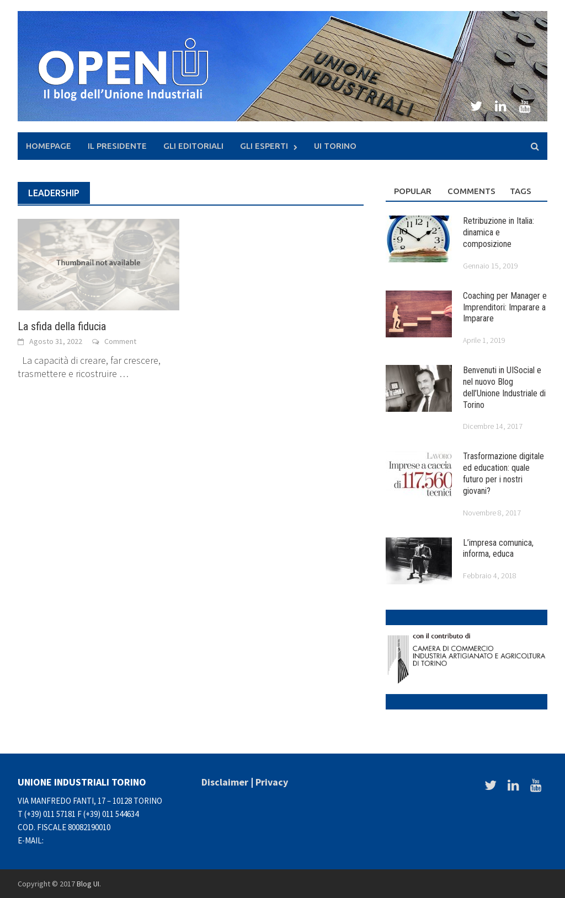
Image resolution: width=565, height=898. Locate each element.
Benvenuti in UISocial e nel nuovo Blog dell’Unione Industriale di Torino (504, 387)
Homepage (48, 145)
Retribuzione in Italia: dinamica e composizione (498, 232)
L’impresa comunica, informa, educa (498, 548)
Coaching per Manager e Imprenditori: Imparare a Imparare (505, 307)
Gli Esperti (264, 145)
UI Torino (335, 145)
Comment (120, 341)
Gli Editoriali (193, 145)
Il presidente (117, 145)
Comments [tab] (470, 191)
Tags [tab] (520, 191)
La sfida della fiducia (62, 326)
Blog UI (88, 884)
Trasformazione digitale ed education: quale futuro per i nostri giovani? (503, 473)
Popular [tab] (412, 191)
